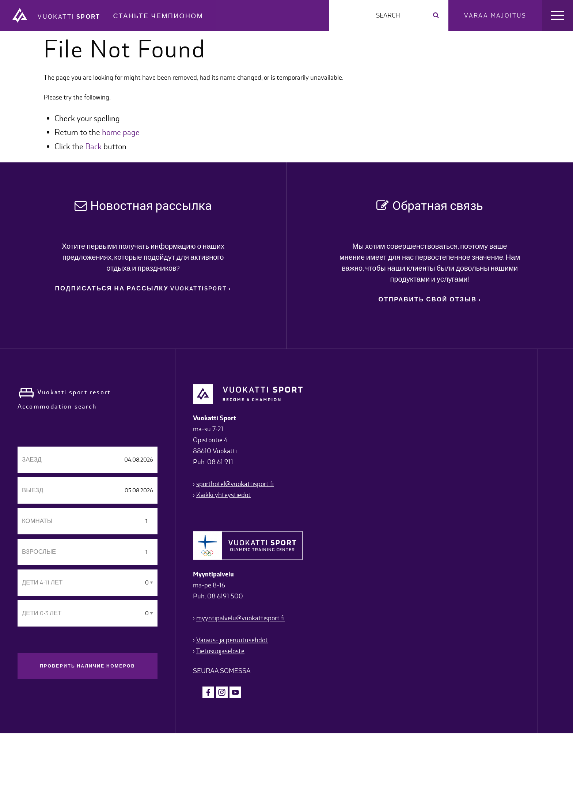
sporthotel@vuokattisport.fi (235, 484)
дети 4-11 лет (42, 582)
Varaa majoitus (495, 15)
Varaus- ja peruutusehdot (232, 640)
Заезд (32, 459)
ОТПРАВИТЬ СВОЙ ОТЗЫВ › (430, 299)
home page (121, 132)
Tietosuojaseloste (220, 651)
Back (93, 146)
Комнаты (37, 521)
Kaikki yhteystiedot (223, 494)
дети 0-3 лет (41, 613)
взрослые (39, 551)
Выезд (32, 490)
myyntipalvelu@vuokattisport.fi (240, 618)
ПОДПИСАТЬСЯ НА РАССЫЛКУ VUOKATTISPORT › (143, 288)
